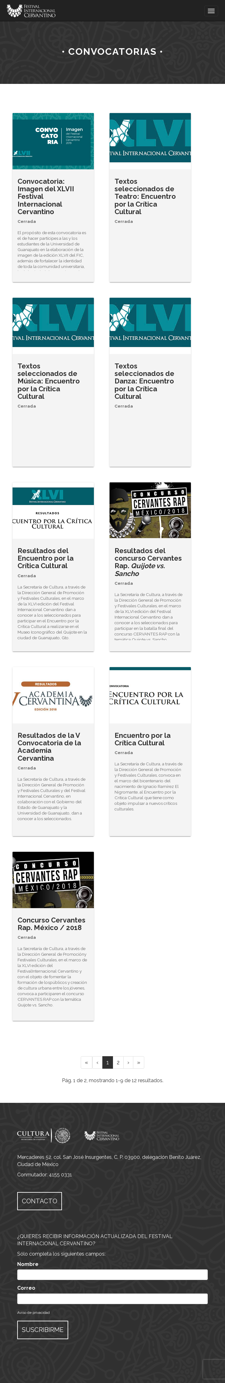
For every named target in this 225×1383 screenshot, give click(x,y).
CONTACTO (39, 1201)
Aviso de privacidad (33, 1312)
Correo (26, 1288)
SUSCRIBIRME (43, 1330)
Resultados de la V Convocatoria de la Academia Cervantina (49, 746)
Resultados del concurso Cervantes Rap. (148, 562)
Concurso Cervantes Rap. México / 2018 (51, 924)
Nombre (27, 1264)
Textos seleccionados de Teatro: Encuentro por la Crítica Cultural (145, 196)
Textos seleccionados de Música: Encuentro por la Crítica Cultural (49, 381)
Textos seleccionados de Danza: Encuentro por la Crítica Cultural (144, 381)
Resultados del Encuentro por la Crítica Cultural (46, 558)
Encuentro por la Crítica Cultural (143, 739)
